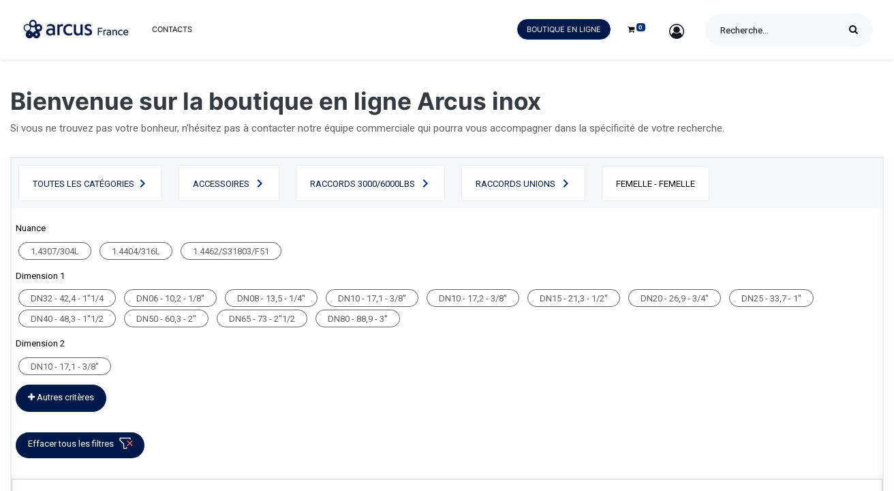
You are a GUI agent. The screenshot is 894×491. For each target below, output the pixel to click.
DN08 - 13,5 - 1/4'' (271, 298)
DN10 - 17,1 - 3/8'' (372, 298)
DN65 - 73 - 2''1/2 (262, 319)
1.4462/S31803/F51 (231, 251)
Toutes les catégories (83, 184)
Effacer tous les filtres (83, 446)
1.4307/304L (55, 251)
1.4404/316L (136, 251)
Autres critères (61, 397)
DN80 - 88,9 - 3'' (358, 319)
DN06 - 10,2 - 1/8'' (170, 298)
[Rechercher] (857, 30)
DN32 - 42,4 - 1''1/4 (67, 298)
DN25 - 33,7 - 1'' (771, 298)
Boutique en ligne (564, 29)
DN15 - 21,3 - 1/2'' (574, 298)
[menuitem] (172, 29)
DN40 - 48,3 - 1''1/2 (67, 319)
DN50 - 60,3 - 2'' (166, 319)
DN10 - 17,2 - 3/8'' (473, 298)
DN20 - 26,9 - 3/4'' (675, 298)
